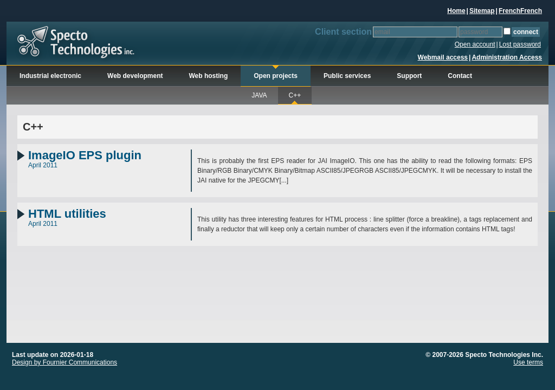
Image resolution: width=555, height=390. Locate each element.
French (509, 11)
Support (409, 76)
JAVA (259, 95)
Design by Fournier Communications (64, 362)
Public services (347, 76)
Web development (135, 76)
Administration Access (507, 57)
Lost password (520, 44)
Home (456, 11)
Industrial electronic (50, 76)
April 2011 (109, 159)
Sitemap (482, 11)
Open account (475, 44)
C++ (295, 95)
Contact (460, 76)
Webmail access (443, 57)
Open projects (276, 76)
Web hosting (208, 76)
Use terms (528, 362)
